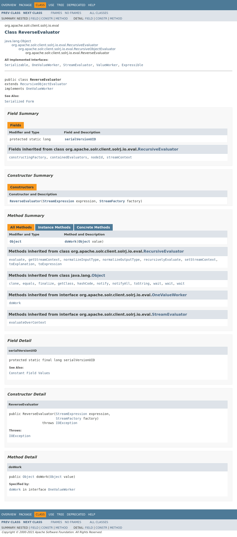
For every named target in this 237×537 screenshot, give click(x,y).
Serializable (16, 65)
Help (91, 5)
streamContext (119, 157)
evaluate (17, 259)
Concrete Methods (93, 227)
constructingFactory (27, 157)
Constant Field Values (29, 373)
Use (51, 5)
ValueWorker (107, 65)
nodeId (97, 157)
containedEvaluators (68, 157)
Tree (60, 5)
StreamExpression (58, 201)
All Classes (99, 13)
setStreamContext (200, 259)
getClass (65, 283)
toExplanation (21, 264)
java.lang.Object (18, 41)
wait (157, 283)
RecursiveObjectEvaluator (43, 84)
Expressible (132, 65)
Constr (47, 18)
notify (103, 283)
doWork (71, 241)
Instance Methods (54, 227)
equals (28, 283)
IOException (66, 423)
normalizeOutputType (121, 259)
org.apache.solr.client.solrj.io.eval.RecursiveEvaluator (55, 45)
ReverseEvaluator (25, 201)
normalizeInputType (81, 259)
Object (16, 241)
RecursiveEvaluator (158, 149)
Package (25, 5)
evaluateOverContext (27, 322)
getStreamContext (44, 259)
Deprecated (76, 5)
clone (14, 283)
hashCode (85, 283)
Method (62, 18)
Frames (56, 13)
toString (142, 283)
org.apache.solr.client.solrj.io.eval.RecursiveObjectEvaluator (67, 49)
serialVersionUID (80, 139)
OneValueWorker (45, 65)
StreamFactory (112, 201)
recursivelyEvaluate (162, 259)
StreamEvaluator (77, 65)
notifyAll (121, 283)
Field (34, 18)
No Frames (73, 13)
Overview (8, 5)
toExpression (50, 264)
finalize (46, 283)
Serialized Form (19, 101)
